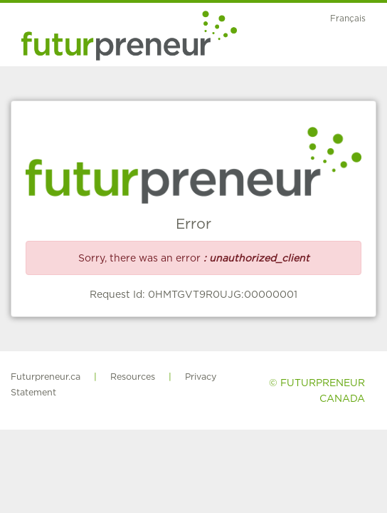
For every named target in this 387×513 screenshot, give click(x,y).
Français (348, 19)
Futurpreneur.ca (45, 376)
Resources (132, 376)
